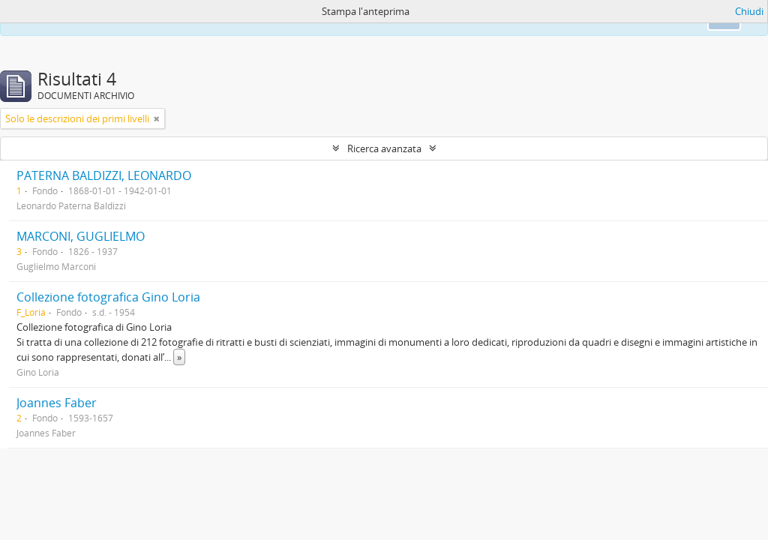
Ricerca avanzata (384, 148)
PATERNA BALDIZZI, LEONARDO (103, 175)
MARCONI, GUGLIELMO (80, 236)
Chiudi (749, 11)
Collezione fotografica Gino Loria (108, 297)
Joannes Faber (56, 402)
